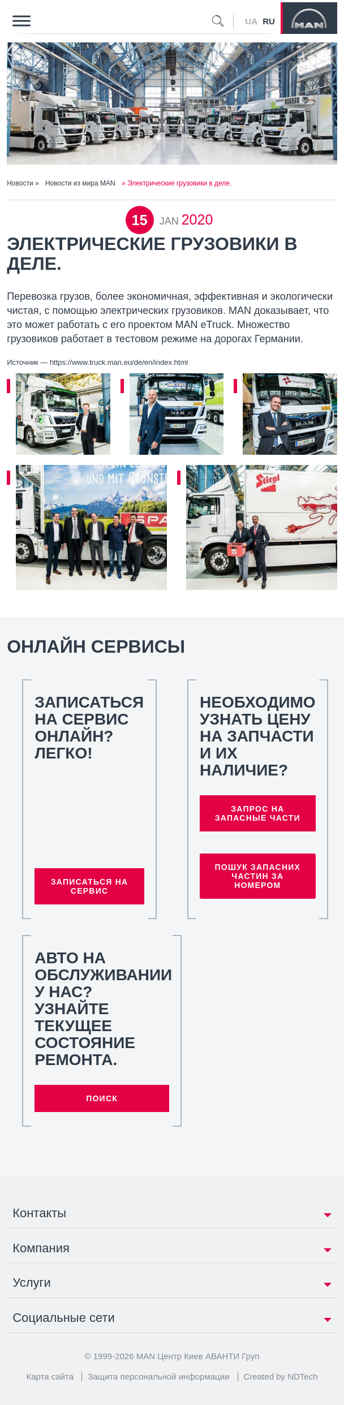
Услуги (31, 1282)
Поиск (102, 1098)
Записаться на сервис (89, 886)
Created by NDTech (281, 1376)
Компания (41, 1248)
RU (269, 21)
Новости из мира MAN (80, 183)
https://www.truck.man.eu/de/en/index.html (119, 362)
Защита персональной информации (158, 1376)
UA (251, 21)
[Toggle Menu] (21, 20)
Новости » (24, 183)
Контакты (39, 1213)
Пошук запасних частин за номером (257, 876)
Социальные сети (63, 1318)
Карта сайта (50, 1376)
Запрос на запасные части (257, 813)
